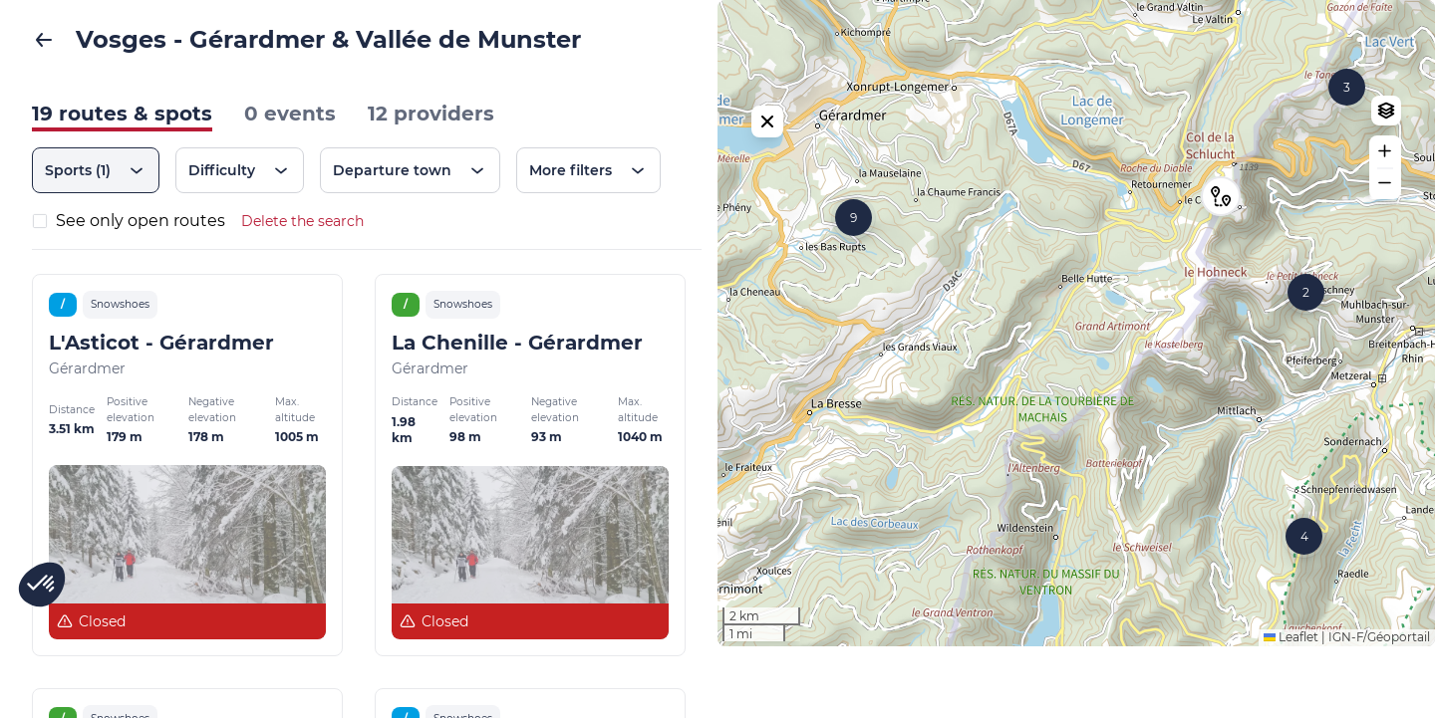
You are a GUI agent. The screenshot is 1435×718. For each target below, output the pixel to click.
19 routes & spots (122, 113)
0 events (290, 113)
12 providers (431, 113)
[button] (1221, 232)
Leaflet (1291, 708)
